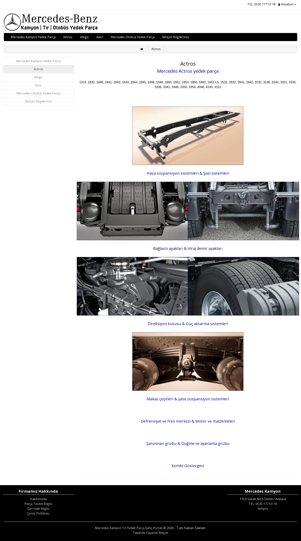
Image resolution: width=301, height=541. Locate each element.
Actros (67, 37)
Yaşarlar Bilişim (157, 533)
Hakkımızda (38, 499)
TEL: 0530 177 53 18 (261, 4)
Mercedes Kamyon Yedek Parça (33, 37)
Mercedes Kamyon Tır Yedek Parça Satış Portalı (129, 528)
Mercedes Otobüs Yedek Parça (133, 37)
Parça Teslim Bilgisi (38, 504)
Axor (99, 37)
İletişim (263, 508)
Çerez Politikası (38, 513)
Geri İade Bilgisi (38, 508)
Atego (84, 37)
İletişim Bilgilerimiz (175, 37)
